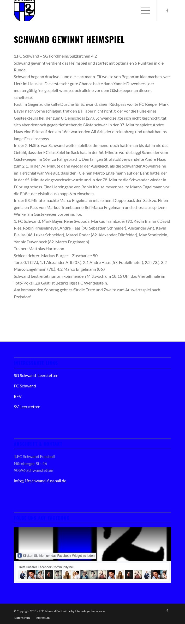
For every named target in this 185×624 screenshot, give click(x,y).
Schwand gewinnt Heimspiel (69, 39)
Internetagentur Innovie (90, 611)
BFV (18, 396)
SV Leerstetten (27, 406)
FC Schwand (25, 385)
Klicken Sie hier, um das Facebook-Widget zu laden (55, 555)
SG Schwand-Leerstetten (36, 375)
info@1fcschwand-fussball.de (40, 480)
